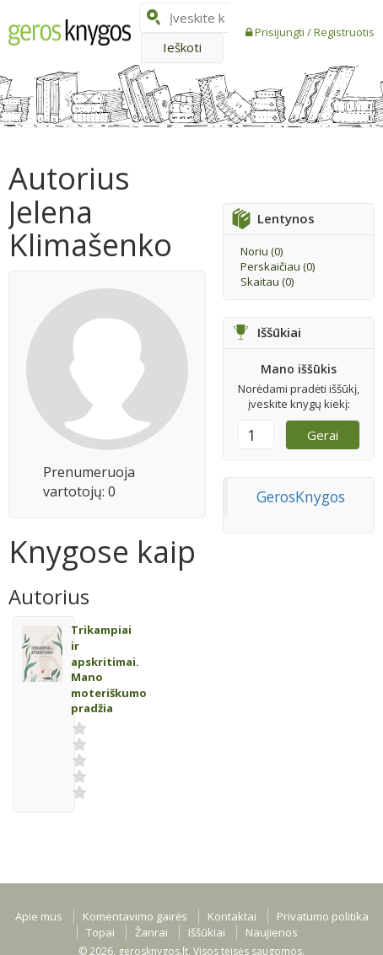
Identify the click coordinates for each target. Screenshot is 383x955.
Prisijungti (281, 32)
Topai (100, 932)
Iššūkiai (206, 932)
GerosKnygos (300, 496)
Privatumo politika (323, 916)
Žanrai (151, 932)
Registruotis (344, 32)
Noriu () (261, 251)
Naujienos (271, 932)
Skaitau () (267, 281)
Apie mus (38, 916)
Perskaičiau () (277, 266)
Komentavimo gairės (135, 916)
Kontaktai (232, 916)
